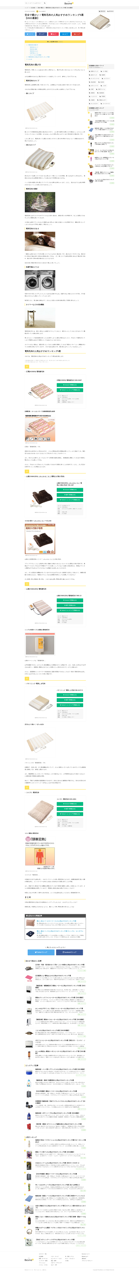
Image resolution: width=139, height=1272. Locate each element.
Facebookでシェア (69, 952)
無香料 (102, 75)
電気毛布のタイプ (34, 47)
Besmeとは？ (85, 1256)
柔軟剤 (91, 93)
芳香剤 (102, 96)
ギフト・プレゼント (70, 1258)
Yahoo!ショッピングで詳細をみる (70, 390)
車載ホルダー (101, 100)
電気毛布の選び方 (33, 45)
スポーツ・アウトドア (56, 1262)
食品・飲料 (53, 1260)
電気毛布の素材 (33, 49)
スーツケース (105, 103)
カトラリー (106, 78)
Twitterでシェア (41, 952)
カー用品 (104, 71)
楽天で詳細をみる (70, 494)
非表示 (60, 41)
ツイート (30, 34)
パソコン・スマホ (43, 1265)
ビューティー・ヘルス (56, 1258)
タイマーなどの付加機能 (35, 54)
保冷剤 (101, 82)
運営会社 (84, 1258)
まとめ (30, 59)
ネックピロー (93, 103)
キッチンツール (94, 78)
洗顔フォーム (100, 89)
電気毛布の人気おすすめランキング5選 (38, 57)
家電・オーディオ (43, 1258)
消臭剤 (91, 100)
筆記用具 (92, 82)
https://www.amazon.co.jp (32, 128)
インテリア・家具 (43, 1260)
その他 (66, 1260)
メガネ (103, 85)
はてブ (65, 34)
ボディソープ (93, 85)
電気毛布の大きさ (34, 51)
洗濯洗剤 (100, 93)
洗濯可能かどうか (34, 53)
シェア (41, 34)
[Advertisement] (101, 51)
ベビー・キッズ (54, 1256)
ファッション (42, 1262)
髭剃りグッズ (93, 71)
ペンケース (93, 96)
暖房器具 (110, 11)
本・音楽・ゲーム (69, 1256)
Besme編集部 (42, 11)
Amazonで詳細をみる (70, 385)
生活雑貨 (41, 1256)
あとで (53, 34)
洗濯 (91, 89)
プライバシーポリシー (87, 1260)
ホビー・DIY (54, 1265)
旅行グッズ (93, 75)
